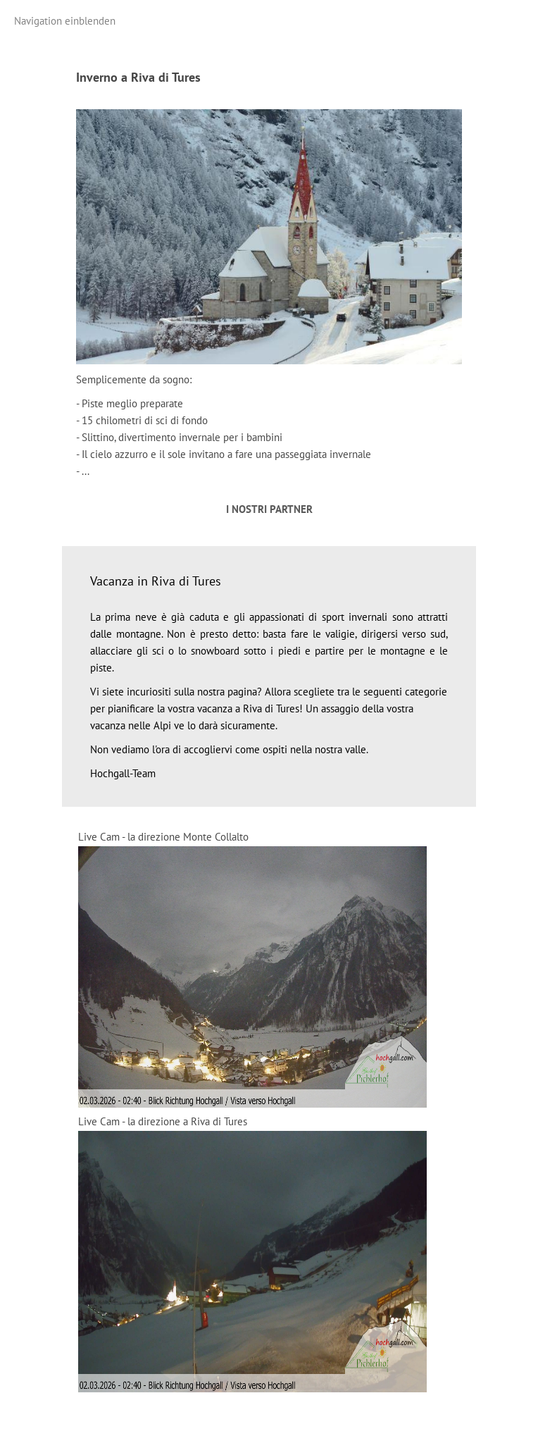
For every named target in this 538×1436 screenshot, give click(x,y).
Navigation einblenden (64, 20)
